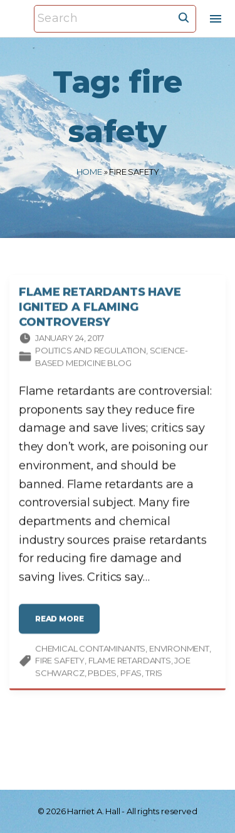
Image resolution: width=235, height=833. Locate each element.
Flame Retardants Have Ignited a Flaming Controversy (100, 308)
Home (89, 172)
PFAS (131, 674)
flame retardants (129, 662)
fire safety (60, 662)
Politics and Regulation (90, 352)
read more (62, 624)
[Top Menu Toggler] (215, 19)
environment (179, 649)
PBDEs (102, 674)
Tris (153, 674)
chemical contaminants (90, 649)
